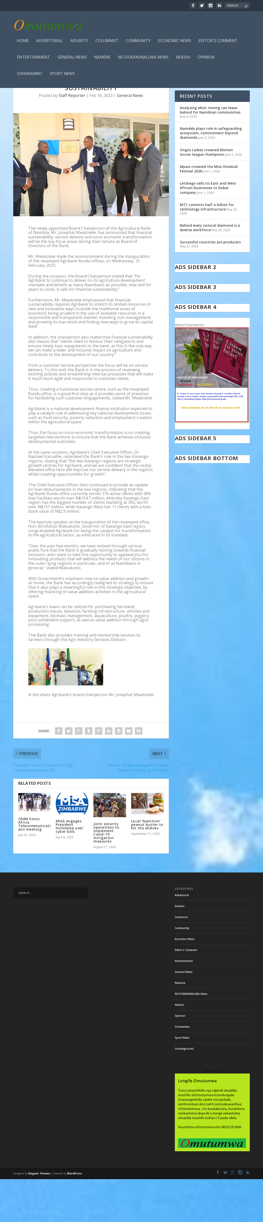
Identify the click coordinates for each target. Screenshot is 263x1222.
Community (138, 42)
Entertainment (33, 59)
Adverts (79, 42)
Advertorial (49, 42)
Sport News (62, 75)
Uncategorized (184, 1091)
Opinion (206, 59)
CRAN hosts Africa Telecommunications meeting (34, 866)
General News (72, 59)
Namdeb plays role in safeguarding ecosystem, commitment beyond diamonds (211, 176)
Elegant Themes (39, 1216)
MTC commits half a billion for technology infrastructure (207, 249)
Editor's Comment (218, 42)
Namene (102, 59)
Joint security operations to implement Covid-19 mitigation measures (106, 875)
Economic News (174, 42)
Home (23, 42)
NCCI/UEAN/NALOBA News (143, 59)
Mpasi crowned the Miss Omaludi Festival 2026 (209, 211)
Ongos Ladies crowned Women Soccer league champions (206, 195)
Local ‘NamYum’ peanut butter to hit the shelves (147, 867)
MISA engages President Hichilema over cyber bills (69, 869)
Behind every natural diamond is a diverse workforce (210, 270)
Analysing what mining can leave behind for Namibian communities (210, 152)
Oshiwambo (29, 75)
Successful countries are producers (210, 285)
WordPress (74, 1216)
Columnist (106, 42)
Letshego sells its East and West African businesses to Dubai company (208, 230)
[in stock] (212, 464)
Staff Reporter (71, 138)
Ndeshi (183, 59)
